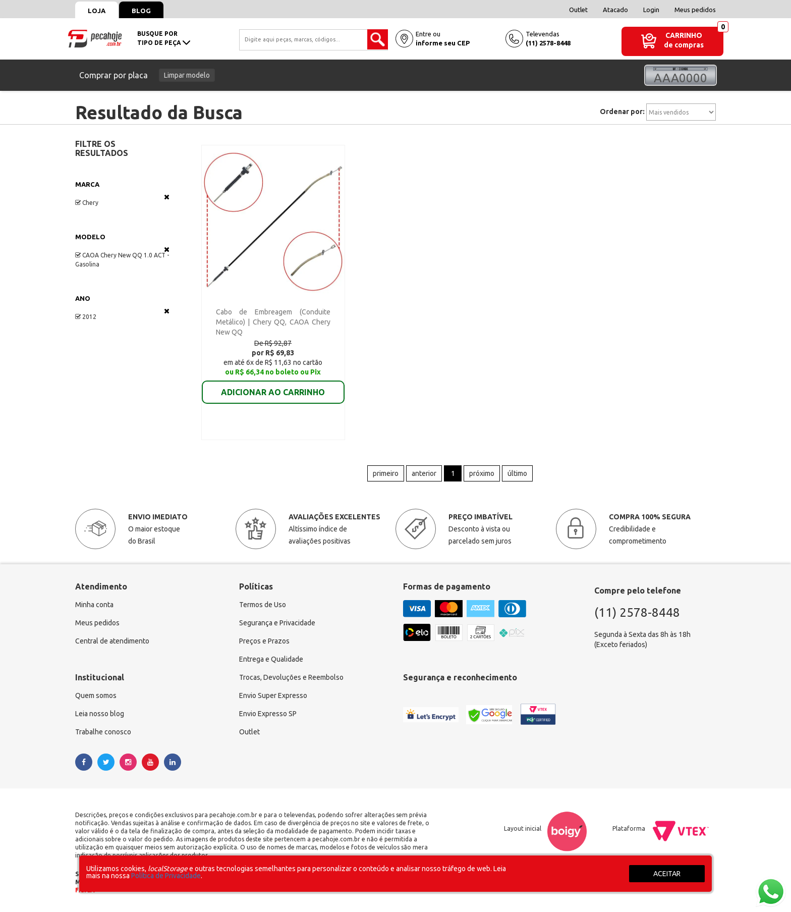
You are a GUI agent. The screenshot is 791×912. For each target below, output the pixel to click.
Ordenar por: (622, 111)
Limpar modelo (187, 75)
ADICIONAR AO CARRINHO (273, 385)
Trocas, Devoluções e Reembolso (291, 678)
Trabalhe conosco (103, 732)
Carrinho (683, 35)
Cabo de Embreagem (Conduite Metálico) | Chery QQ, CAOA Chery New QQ (273, 322)
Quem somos (96, 696)
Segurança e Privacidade (277, 623)
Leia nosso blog (99, 714)
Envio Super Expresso (273, 696)
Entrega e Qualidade (271, 660)
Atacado (615, 9)
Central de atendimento (112, 641)
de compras (684, 44)
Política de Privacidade (166, 876)
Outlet (578, 9)
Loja (96, 10)
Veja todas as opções (167, 196)
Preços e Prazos (264, 641)
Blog (141, 10)
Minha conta (94, 605)
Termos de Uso (262, 605)
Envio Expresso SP (268, 714)
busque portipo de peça (163, 38)
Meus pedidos (695, 9)
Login (651, 9)
